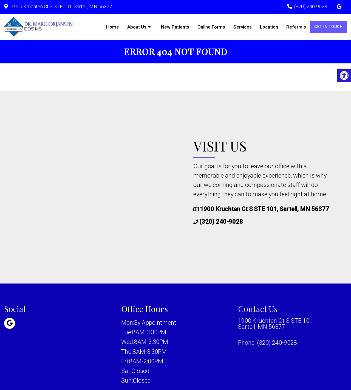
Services (242, 27)
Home (112, 27)
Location (269, 27)
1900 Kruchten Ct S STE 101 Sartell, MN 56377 (275, 324)
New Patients (175, 27)
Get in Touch (328, 26)
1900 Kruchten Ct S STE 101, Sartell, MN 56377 (61, 6)
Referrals (296, 27)
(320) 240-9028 (310, 6)
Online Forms (211, 27)
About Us (136, 27)
